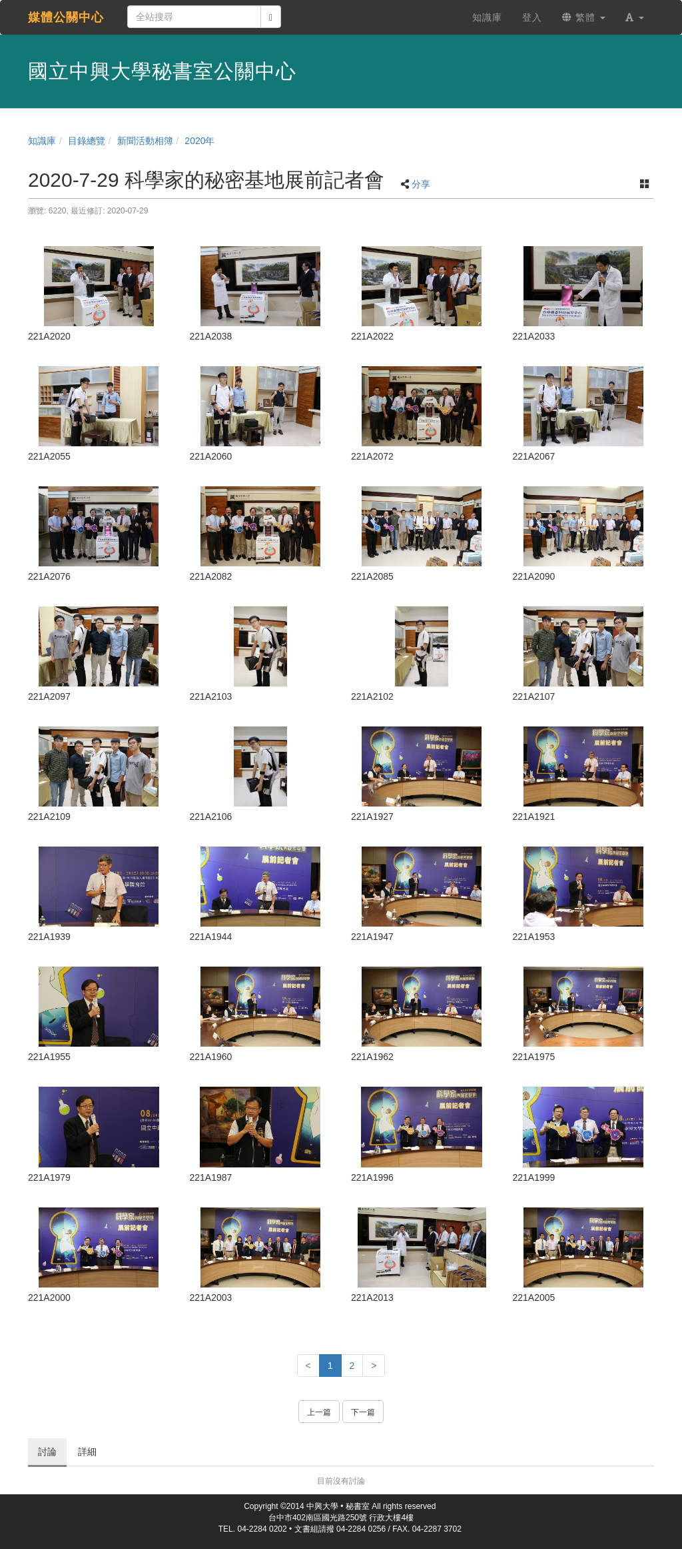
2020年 (199, 140)
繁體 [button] (583, 17)
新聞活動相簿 (145, 140)
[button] (634, 17)
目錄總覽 (86, 140)
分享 (421, 184)
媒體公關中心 (66, 17)
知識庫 (42, 140)
